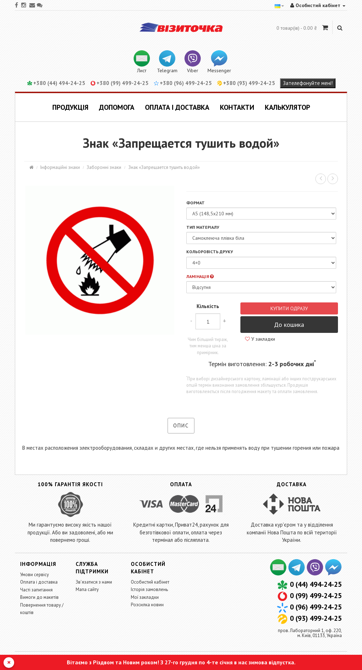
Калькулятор (287, 107)
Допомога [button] (116, 107)
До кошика (289, 324)
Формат (195, 202)
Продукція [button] (70, 107)
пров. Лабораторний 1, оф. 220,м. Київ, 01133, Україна (310, 633)
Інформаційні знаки (60, 167)
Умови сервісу (34, 575)
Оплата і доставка (177, 107)
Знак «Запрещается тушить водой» (164, 167)
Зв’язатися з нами (94, 582)
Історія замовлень (149, 589)
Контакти (237, 107)
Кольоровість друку (209, 251)
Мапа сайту (87, 589)
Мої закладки (145, 597)
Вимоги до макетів (39, 597)
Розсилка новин (147, 605)
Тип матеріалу (202, 227)
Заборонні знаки (104, 167)
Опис (181, 425)
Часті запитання (36, 590)
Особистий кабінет (150, 582)
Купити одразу (289, 308)
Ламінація (200, 276)
